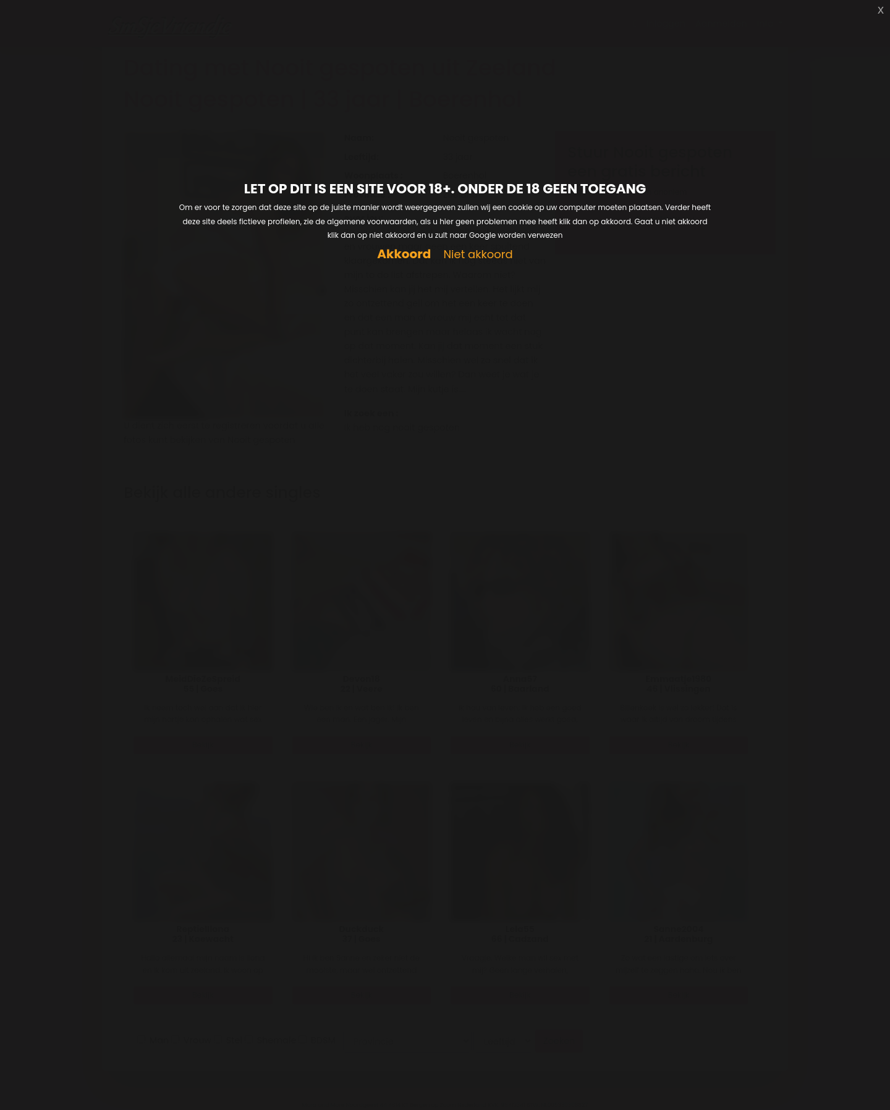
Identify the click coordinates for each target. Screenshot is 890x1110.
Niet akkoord (477, 255)
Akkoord (404, 254)
